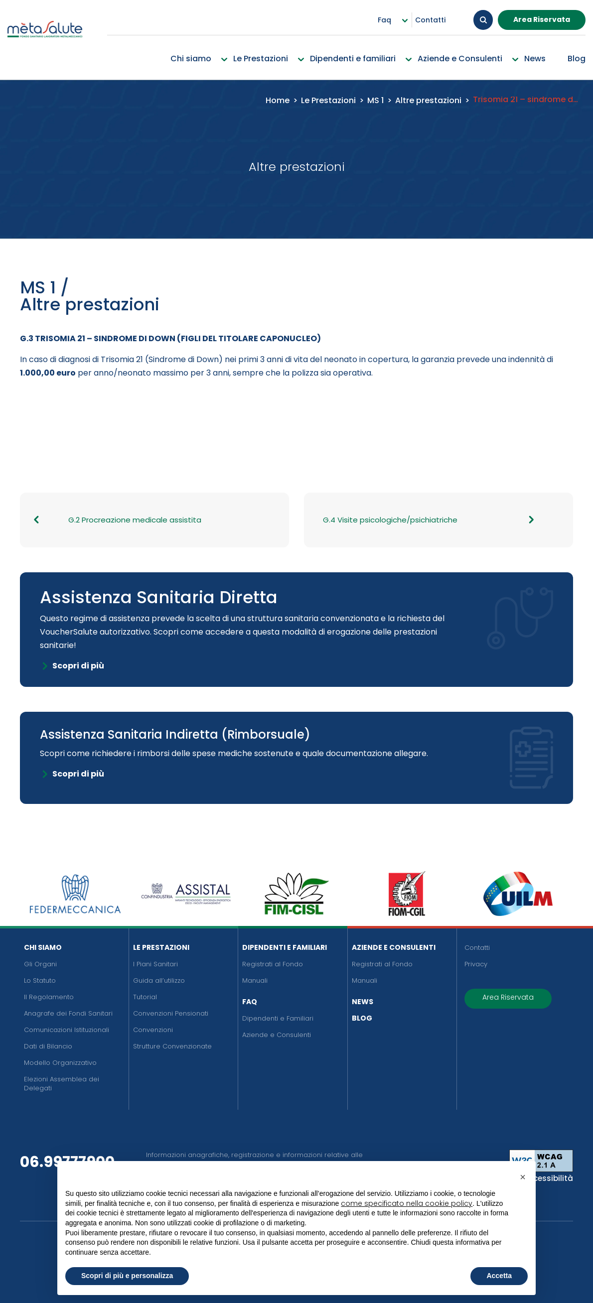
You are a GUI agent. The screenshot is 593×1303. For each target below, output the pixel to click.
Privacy (475, 964)
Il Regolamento (49, 997)
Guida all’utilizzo (159, 980)
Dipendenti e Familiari (284, 947)
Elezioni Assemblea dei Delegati (61, 1083)
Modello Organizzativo (60, 1062)
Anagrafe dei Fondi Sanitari (68, 1013)
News (362, 1002)
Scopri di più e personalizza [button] (127, 1276)
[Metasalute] (44, 38)
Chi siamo (43, 947)
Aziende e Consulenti (276, 1035)
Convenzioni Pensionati (170, 1013)
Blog (362, 1018)
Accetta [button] (499, 1276)
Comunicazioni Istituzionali (66, 1030)
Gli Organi (40, 964)
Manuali (255, 980)
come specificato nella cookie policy (406, 1203)
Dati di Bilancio (48, 1046)
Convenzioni (153, 1030)
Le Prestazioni (161, 947)
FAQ (249, 1002)
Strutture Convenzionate (172, 1046)
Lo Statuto (40, 980)
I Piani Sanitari (155, 964)
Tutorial (145, 997)
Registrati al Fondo (272, 964)
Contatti (477, 947)
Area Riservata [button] (541, 19)
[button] (523, 1177)
